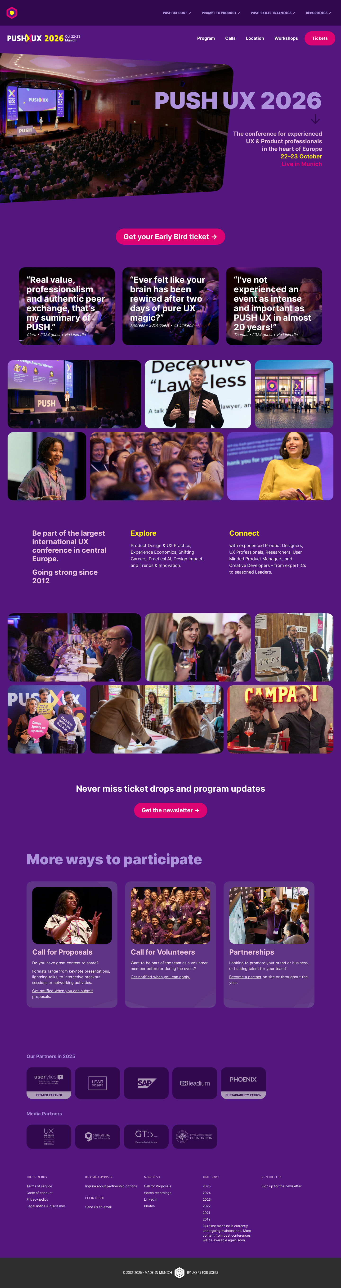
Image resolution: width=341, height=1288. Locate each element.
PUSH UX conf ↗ (177, 13)
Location (255, 38)
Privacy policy (37, 1199)
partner (254, 976)
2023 (207, 1199)
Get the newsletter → (171, 810)
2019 (207, 1219)
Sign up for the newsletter (281, 1186)
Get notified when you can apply (160, 976)
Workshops (286, 38)
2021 (206, 1213)
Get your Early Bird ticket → (170, 236)
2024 (207, 1193)
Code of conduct (40, 1193)
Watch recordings (157, 1193)
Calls (230, 38)
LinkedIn (150, 1199)
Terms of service (39, 1186)
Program (206, 38)
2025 (207, 1186)
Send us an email (98, 1207)
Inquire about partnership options (111, 1186)
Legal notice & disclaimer (46, 1206)
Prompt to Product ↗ (221, 13)
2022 (207, 1206)
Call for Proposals (157, 1186)
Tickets (320, 38)
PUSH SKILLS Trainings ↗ (273, 13)
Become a (238, 976)
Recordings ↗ (319, 13)
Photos (149, 1206)
